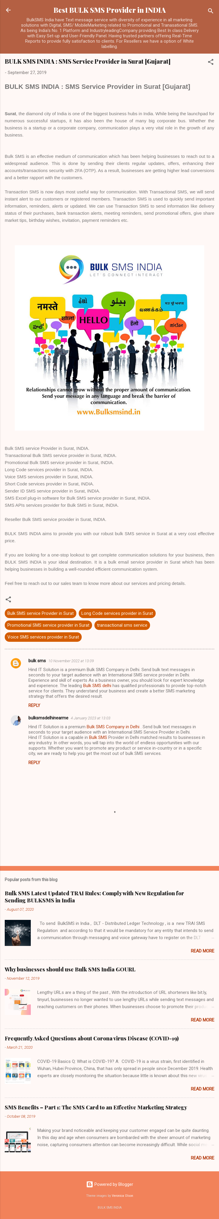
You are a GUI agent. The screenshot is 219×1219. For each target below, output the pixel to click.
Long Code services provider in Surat (117, 613)
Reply (34, 705)
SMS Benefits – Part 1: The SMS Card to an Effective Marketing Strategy (96, 1107)
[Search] (210, 12)
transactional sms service (122, 625)
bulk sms (37, 660)
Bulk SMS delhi (97, 685)
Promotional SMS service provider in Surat (48, 625)
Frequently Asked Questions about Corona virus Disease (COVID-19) (92, 1038)
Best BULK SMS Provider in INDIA (110, 10)
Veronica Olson (122, 1196)
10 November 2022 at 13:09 (71, 661)
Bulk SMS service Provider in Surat (40, 613)
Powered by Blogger (109, 1184)
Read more (202, 951)
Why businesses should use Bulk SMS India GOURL (70, 969)
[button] (210, 63)
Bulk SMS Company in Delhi (114, 726)
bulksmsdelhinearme (48, 718)
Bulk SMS (98, 737)
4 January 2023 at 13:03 (90, 718)
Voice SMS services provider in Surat (43, 637)
